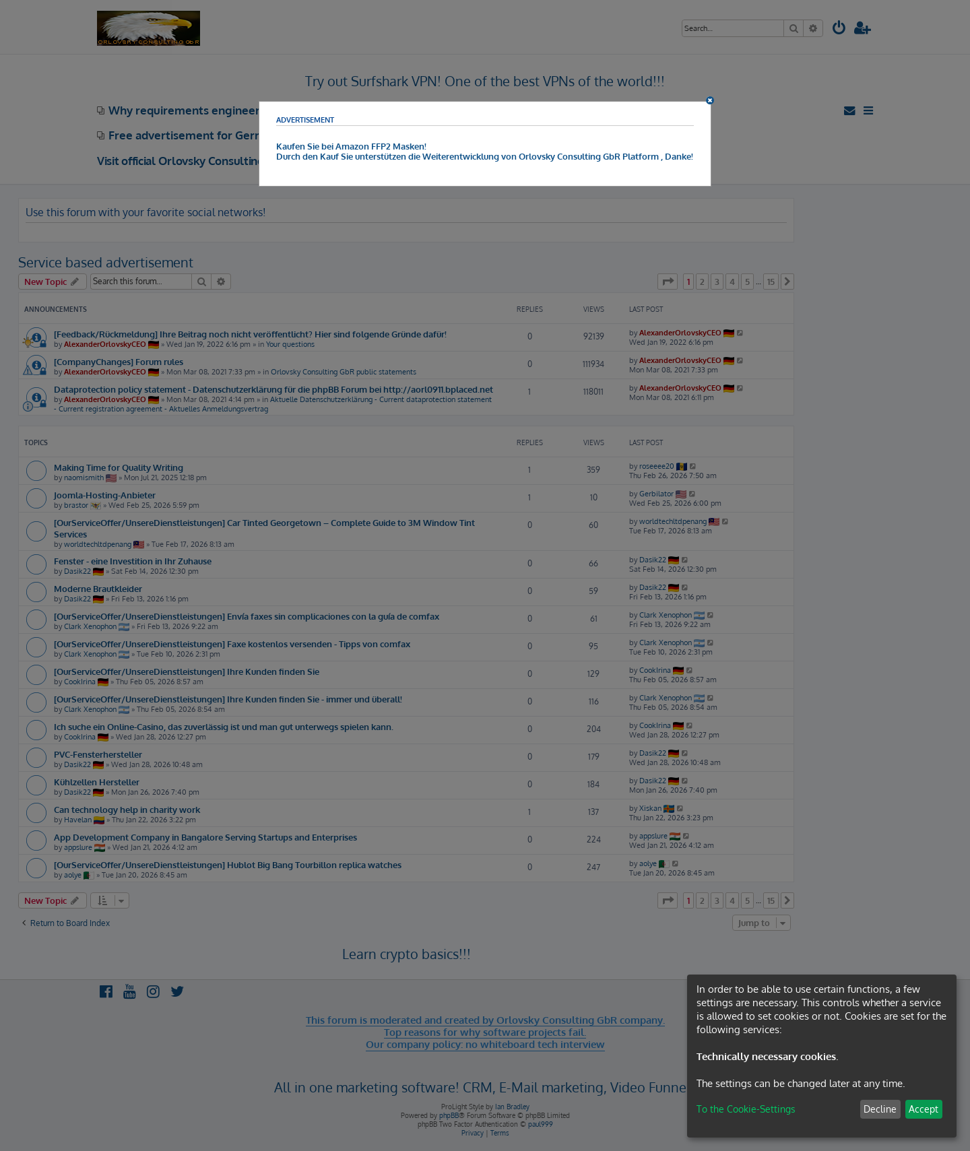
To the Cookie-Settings (746, 1109)
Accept (923, 1109)
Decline (880, 1109)
